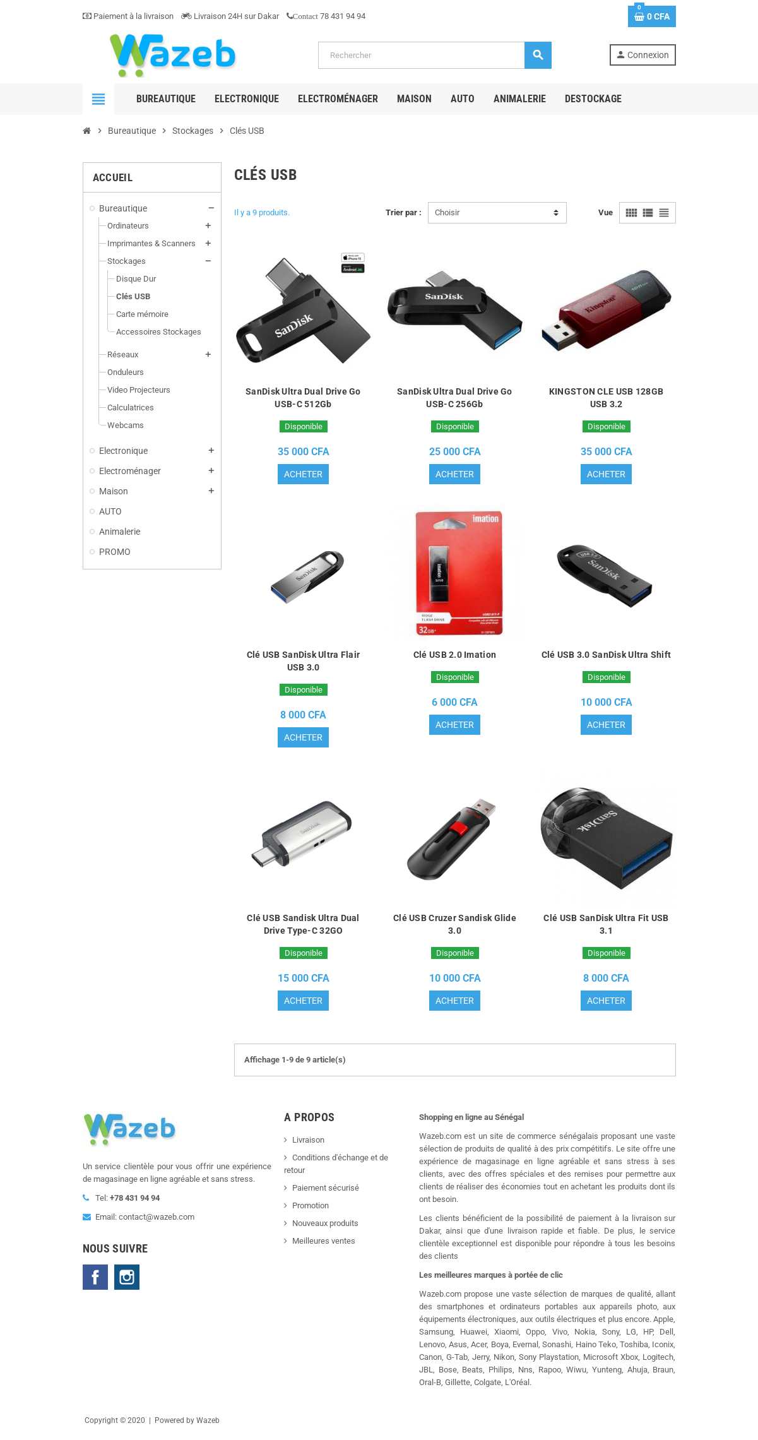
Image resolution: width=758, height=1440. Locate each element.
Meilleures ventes (323, 1244)
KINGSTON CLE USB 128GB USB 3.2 (606, 397)
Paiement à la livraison (128, 16)
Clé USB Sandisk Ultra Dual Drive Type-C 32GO (303, 926)
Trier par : (404, 212)
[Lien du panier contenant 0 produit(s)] (652, 16)
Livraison (308, 1143)
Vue (605, 212)
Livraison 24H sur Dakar (230, 16)
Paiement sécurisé (325, 1191)
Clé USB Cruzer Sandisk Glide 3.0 (454, 926)
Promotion (310, 1209)
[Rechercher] (434, 55)
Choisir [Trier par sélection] (447, 212)
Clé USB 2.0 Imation (454, 656)
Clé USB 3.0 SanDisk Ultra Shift (607, 656)
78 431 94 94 (326, 16)
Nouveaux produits (325, 1227)
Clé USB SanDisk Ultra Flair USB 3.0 (303, 662)
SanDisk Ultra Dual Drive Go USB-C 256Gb (454, 397)
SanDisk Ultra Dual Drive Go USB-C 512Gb (303, 397)
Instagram (126, 1281)
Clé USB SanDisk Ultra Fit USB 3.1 (605, 926)
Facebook (95, 1281)
